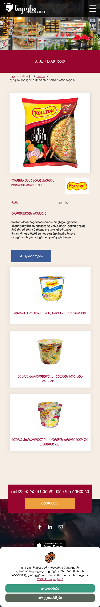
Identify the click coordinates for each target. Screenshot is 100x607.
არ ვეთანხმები (49, 597)
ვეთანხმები (50, 588)
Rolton (41, 76)
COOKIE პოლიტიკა (50, 579)
